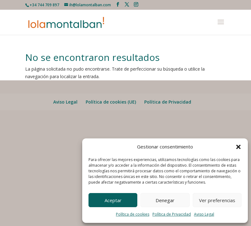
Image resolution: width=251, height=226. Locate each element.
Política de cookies (132, 214)
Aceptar (113, 200)
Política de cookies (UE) (111, 102)
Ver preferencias (217, 200)
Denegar (165, 200)
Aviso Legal (204, 214)
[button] (238, 147)
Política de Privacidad (171, 214)
